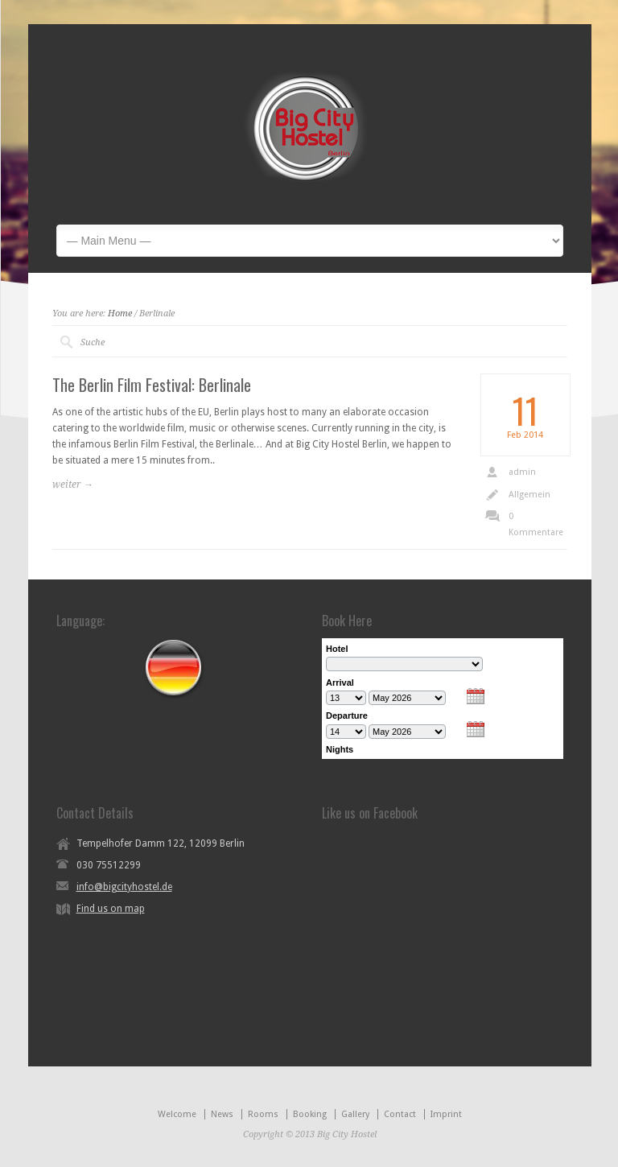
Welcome (177, 1114)
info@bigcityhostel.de (124, 887)
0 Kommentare (536, 524)
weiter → (72, 484)
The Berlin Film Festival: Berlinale (151, 385)
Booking (310, 1114)
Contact (400, 1114)
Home (120, 313)
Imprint (446, 1114)
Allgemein (529, 494)
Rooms (263, 1114)
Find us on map (110, 908)
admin (522, 472)
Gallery (355, 1114)
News (222, 1114)
